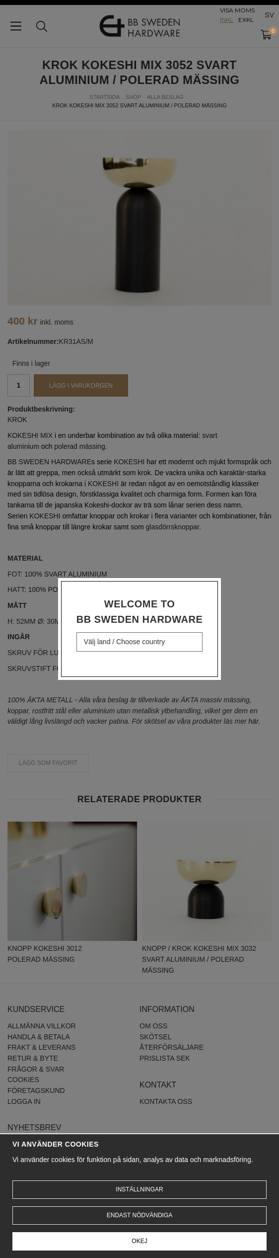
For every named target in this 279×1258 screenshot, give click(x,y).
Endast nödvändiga (139, 1215)
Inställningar (139, 1189)
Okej (139, 1241)
